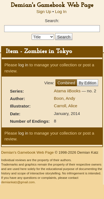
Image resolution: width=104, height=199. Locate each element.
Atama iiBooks (68, 90)
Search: (52, 20)
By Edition (87, 83)
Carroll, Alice (65, 105)
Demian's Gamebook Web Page (52, 5)
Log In (61, 11)
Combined (66, 83)
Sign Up (43, 11)
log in (23, 64)
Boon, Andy (64, 98)
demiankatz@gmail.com (18, 182)
